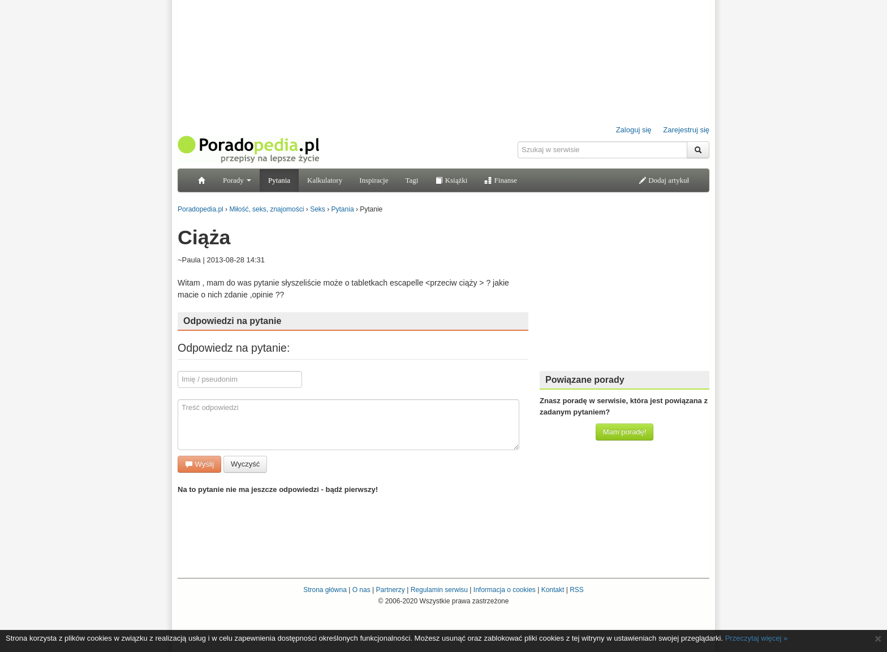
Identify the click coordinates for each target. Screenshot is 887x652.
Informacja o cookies (504, 590)
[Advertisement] (624, 291)
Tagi (411, 180)
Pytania (279, 180)
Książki (451, 180)
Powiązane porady (585, 380)
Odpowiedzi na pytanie (232, 321)
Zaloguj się (634, 130)
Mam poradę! (625, 432)
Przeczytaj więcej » (756, 638)
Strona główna (325, 590)
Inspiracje (373, 180)
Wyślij (199, 464)
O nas (361, 590)
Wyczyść (245, 464)
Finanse (500, 180)
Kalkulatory (324, 180)
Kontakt (553, 590)
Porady (237, 180)
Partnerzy (390, 590)
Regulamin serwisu (439, 590)
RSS (577, 590)
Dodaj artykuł (664, 180)
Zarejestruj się (686, 130)
